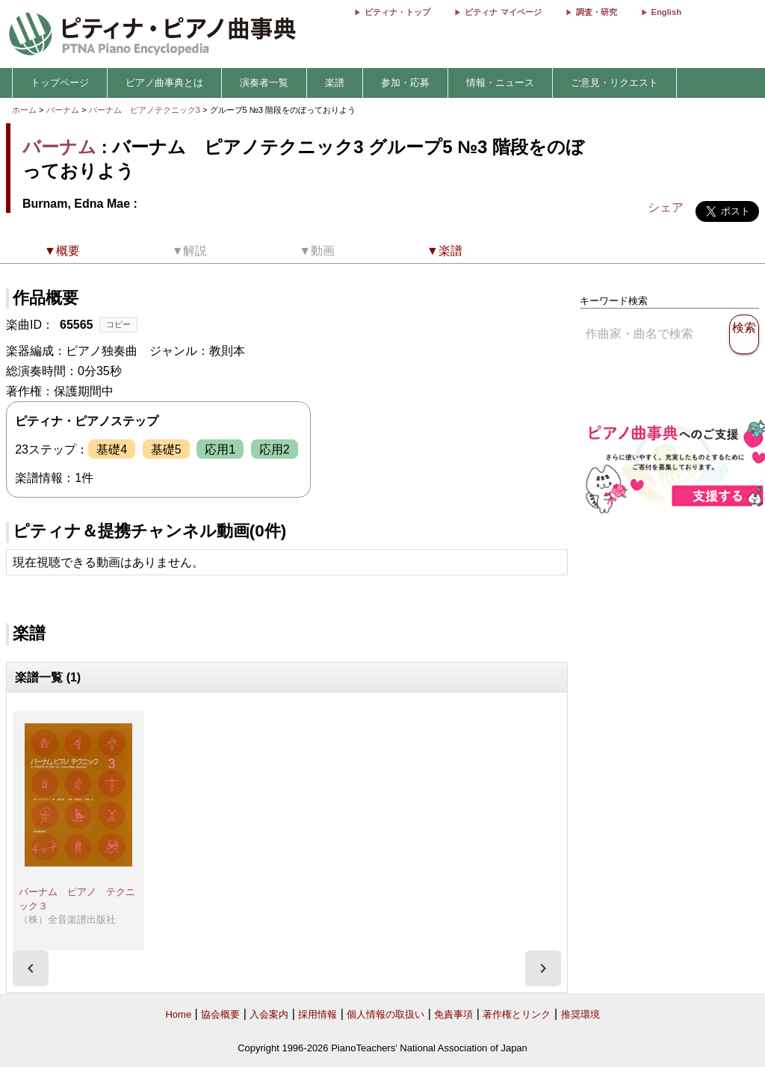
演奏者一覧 (264, 82)
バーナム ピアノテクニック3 (145, 109)
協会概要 (220, 1014)
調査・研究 (596, 11)
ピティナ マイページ (503, 11)
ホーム (24, 109)
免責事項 (453, 1014)
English (666, 11)
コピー (118, 324)
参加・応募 (405, 82)
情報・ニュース (500, 82)
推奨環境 (580, 1014)
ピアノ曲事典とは (164, 82)
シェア (666, 207)
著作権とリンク (517, 1014)
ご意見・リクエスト (614, 82)
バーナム (62, 109)
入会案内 (269, 1014)
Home (178, 1014)
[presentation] (31, 968)
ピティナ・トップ (397, 11)
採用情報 (317, 1014)
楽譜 (334, 82)
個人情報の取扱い (385, 1014)
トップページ (60, 82)
